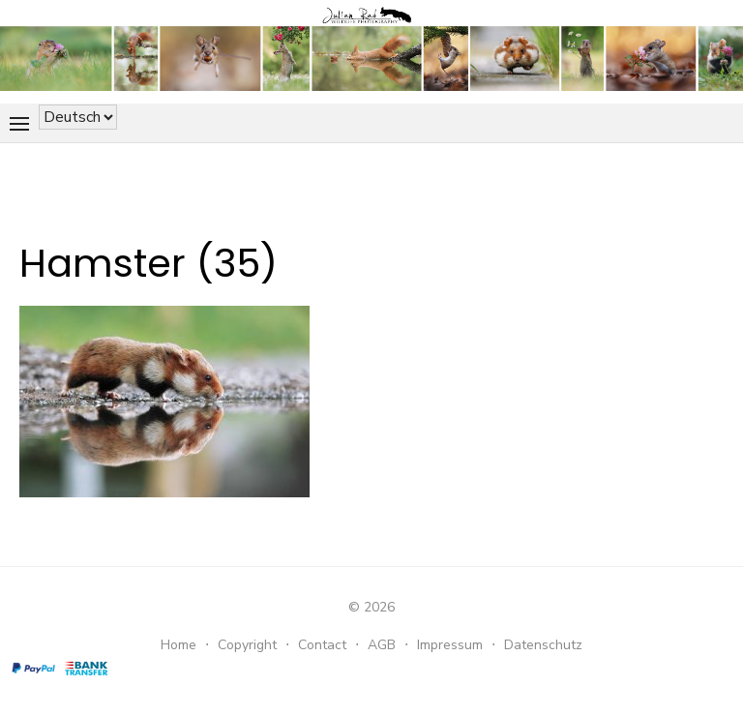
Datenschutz (543, 645)
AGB (382, 645)
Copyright (247, 645)
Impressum (450, 645)
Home (178, 645)
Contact (322, 645)
